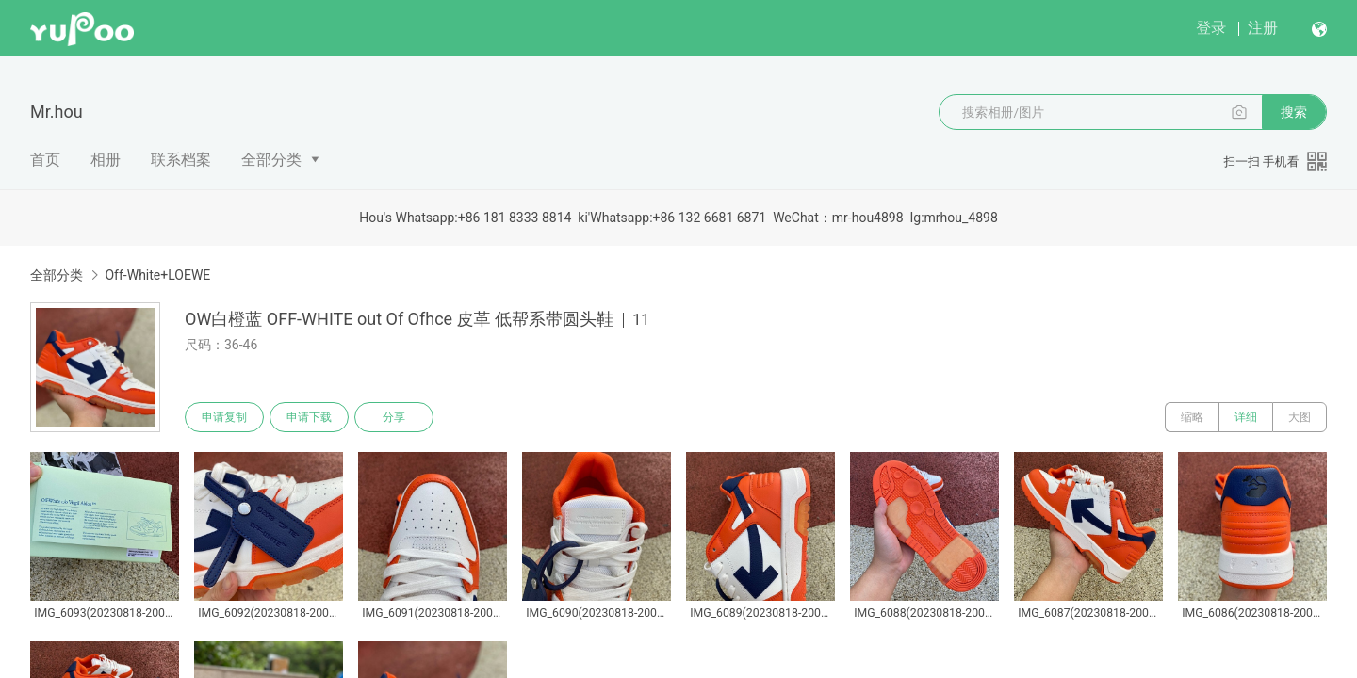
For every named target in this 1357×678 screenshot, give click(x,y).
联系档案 (181, 160)
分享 (394, 417)
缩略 (1192, 417)
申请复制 (224, 417)
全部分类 (271, 160)
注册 (1263, 28)
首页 (45, 160)
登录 (1211, 28)
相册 (105, 160)
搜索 (1294, 112)
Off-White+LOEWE (157, 274)
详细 (1245, 417)
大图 (1299, 417)
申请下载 (309, 417)
